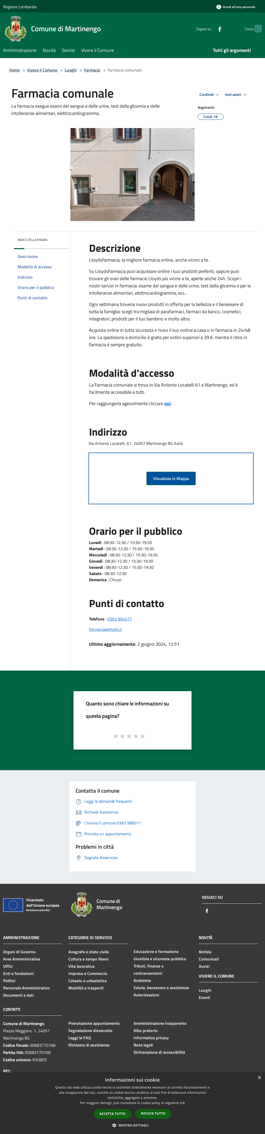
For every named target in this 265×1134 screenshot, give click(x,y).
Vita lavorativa (81, 966)
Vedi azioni (236, 95)
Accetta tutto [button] (113, 1114)
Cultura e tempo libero (88, 959)
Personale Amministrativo (26, 988)
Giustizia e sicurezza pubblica (160, 959)
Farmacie (92, 70)
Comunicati (209, 959)
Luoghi (71, 70)
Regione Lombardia (20, 7)
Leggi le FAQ (79, 1038)
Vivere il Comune (42, 70)
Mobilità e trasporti (86, 988)
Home (14, 70)
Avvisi (204, 966)
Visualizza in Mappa (171, 478)
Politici (9, 981)
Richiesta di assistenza (88, 1045)
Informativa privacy (151, 1038)
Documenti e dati (18, 995)
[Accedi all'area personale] (236, 7)
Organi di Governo (19, 952)
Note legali (143, 1045)
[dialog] (132, 1103)
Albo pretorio (146, 1030)
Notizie (205, 952)
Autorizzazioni (146, 995)
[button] (132, 1125)
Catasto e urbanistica (87, 981)
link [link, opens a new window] (182, 1103)
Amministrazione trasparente (160, 1023)
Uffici (8, 966)
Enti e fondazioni (18, 973)
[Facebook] (209, 28)
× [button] (259, 1078)
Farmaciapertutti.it (105, 629)
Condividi (210, 95)
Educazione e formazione (156, 951)
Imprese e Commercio (87, 973)
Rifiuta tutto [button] (153, 1113)
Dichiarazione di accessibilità (159, 1052)
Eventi (204, 997)
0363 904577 (119, 619)
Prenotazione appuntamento (94, 1023)
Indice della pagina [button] (32, 239)
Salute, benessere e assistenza (161, 988)
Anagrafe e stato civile (88, 952)
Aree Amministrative (21, 959)
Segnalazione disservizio (90, 1030)
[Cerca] (255, 28)
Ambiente (142, 980)
